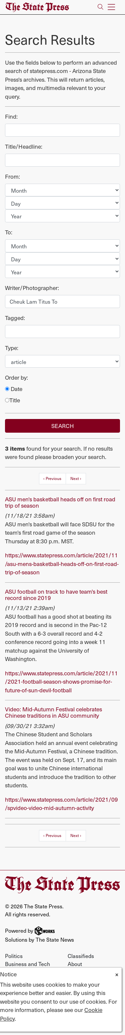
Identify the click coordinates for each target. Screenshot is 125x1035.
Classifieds (81, 956)
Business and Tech (27, 964)
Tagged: (15, 318)
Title (12, 400)
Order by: (16, 377)
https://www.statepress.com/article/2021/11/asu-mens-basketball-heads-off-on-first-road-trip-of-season (62, 563)
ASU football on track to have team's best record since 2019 (56, 594)
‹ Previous (52, 478)
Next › (75, 478)
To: (8, 232)
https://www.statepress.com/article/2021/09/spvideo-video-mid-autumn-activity (61, 803)
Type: (11, 348)
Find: (11, 116)
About (75, 964)
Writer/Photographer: (32, 288)
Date (13, 389)
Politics (14, 956)
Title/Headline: (23, 146)
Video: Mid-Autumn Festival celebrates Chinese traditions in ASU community (53, 712)
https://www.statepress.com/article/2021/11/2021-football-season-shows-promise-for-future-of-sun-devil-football (61, 681)
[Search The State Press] (100, 7)
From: (12, 176)
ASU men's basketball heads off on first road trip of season (60, 502)
